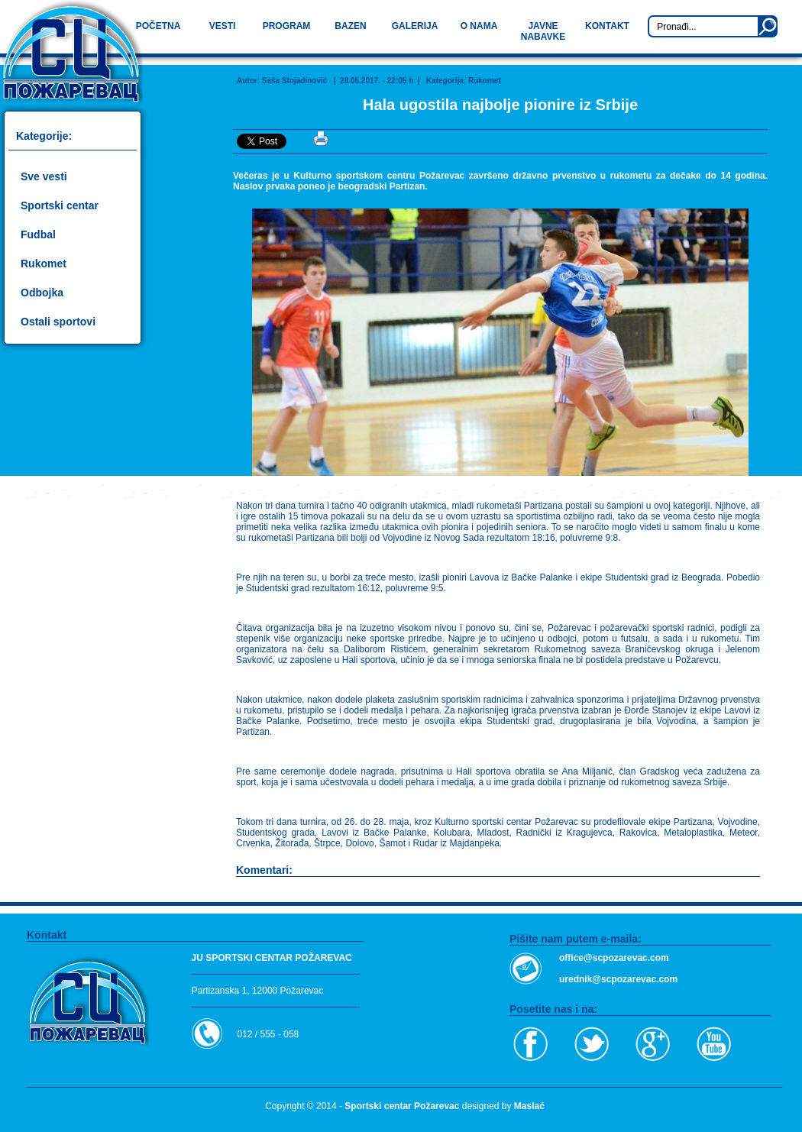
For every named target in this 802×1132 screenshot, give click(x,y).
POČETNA (158, 26)
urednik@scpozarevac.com (618, 979)
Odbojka (42, 292)
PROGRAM (287, 26)
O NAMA (479, 26)
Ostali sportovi (58, 321)
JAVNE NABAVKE (543, 31)
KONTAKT (607, 26)
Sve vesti (44, 176)
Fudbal (38, 234)
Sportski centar (60, 205)
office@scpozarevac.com (614, 957)
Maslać (529, 1106)
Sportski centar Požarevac (401, 1106)
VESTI (222, 26)
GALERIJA (415, 26)
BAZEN (350, 26)
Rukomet (43, 263)
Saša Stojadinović (295, 80)
